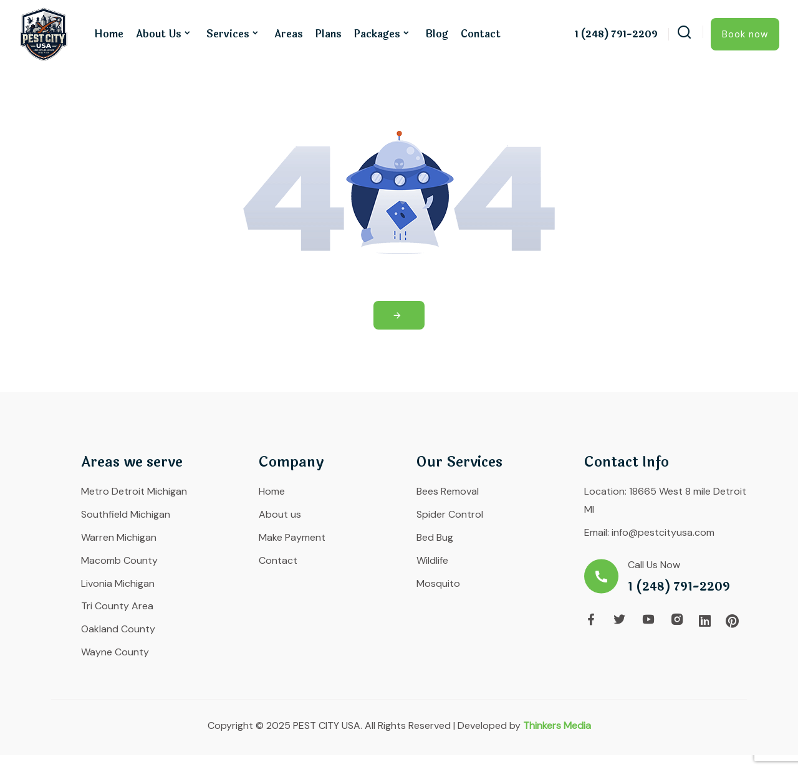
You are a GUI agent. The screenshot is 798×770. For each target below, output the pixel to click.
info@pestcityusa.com (663, 532)
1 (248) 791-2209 (616, 35)
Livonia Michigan (118, 583)
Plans (328, 34)
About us (158, 34)
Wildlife (432, 560)
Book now (745, 34)
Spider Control (449, 514)
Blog (436, 34)
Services (227, 34)
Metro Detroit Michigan (134, 491)
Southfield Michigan (125, 514)
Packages (377, 34)
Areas (288, 34)
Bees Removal (447, 491)
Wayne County (115, 651)
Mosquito (438, 583)
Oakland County (118, 628)
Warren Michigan (118, 537)
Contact (481, 34)
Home (108, 34)
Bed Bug (434, 537)
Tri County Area (117, 605)
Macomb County (119, 560)
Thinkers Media (557, 725)
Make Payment (292, 537)
